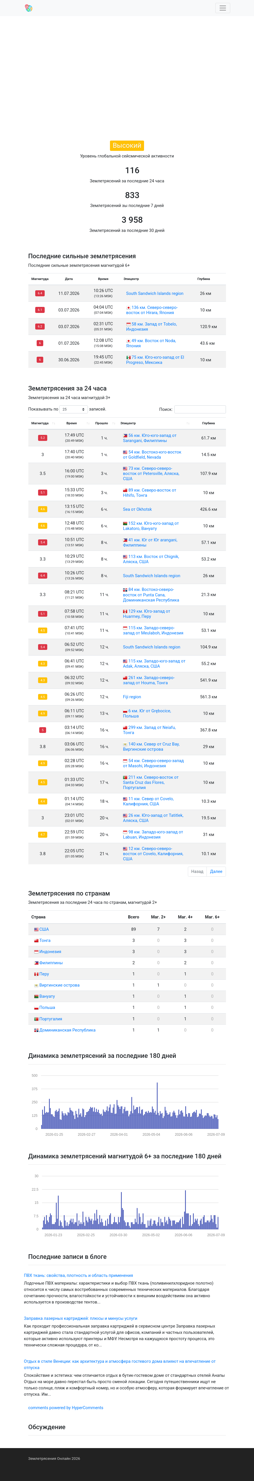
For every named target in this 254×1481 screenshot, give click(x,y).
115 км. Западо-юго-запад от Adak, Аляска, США (154, 663)
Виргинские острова (57, 985)
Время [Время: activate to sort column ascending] (71, 423)
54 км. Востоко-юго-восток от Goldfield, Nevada (152, 454)
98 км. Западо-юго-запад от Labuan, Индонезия (153, 834)
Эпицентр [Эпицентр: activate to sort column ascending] (128, 423)
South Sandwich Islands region (155, 293)
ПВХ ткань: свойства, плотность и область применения (78, 1275)
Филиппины (48, 962)
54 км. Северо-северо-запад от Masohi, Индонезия (153, 763)
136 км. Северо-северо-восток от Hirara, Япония (152, 310)
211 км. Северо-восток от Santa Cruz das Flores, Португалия (150, 782)
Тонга (42, 940)
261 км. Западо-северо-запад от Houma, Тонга (148, 680)
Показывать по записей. (67, 409)
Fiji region (132, 696)
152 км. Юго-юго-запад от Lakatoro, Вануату (151, 526)
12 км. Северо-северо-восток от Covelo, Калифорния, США (153, 853)
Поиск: (192, 409)
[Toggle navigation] (222, 8)
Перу (41, 974)
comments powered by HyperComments (65, 1407)
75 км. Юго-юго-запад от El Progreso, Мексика (155, 360)
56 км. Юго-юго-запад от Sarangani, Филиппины (149, 438)
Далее (216, 871)
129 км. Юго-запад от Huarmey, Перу (146, 614)
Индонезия (47, 951)
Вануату (44, 996)
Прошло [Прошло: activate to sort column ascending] (101, 423)
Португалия (48, 1018)
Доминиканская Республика (65, 1030)
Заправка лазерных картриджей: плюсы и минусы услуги (80, 1318)
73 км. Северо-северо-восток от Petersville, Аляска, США (151, 473)
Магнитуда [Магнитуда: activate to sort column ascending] (40, 423)
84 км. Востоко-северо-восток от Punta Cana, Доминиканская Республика (151, 594)
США (41, 929)
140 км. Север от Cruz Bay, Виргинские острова (151, 747)
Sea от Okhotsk (137, 509)
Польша (44, 1007)
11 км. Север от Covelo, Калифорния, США (148, 801)
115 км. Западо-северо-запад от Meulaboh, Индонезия (153, 630)
